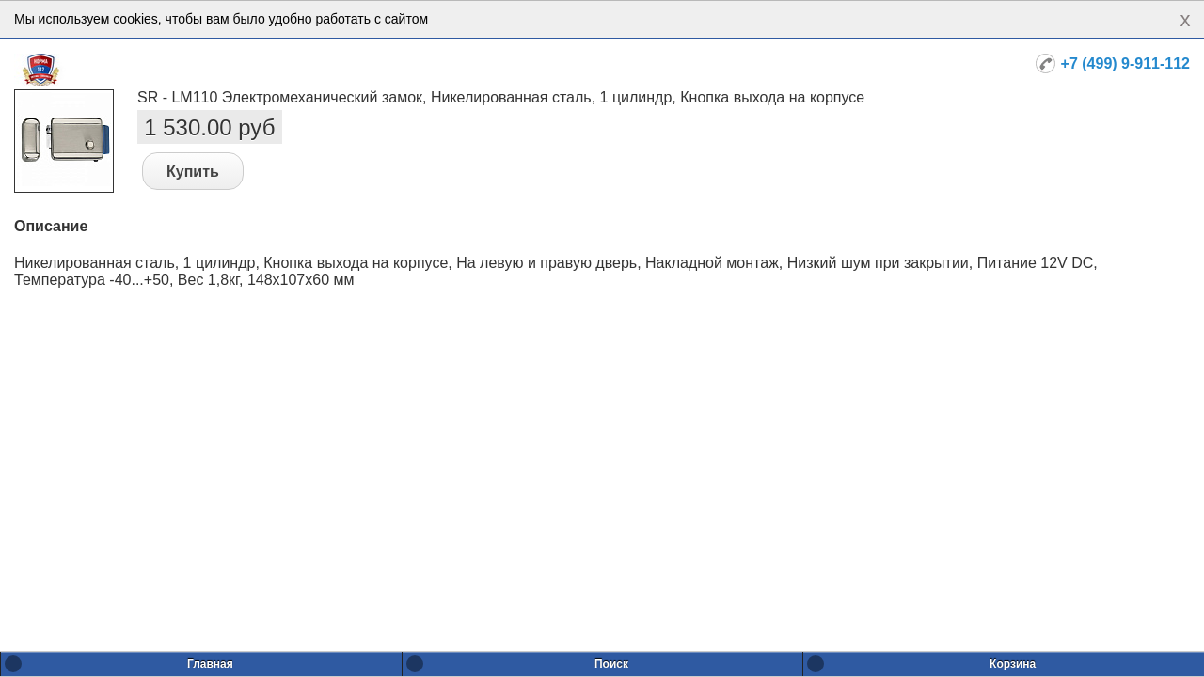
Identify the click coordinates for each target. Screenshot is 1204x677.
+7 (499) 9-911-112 (1125, 63)
